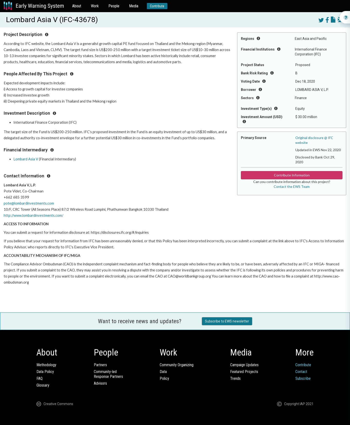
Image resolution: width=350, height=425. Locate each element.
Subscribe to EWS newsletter (227, 321)
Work (95, 6)
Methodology (46, 365)
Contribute (157, 6)
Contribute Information (292, 175)
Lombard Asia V (25, 159)
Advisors (100, 383)
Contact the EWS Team (292, 186)
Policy (164, 378)
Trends (235, 378)
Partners (100, 365)
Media (133, 6)
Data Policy (45, 371)
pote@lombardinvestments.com (29, 203)
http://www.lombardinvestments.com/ (33, 215)
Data (163, 371)
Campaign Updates (244, 365)
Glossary (42, 385)
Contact (301, 371)
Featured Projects (244, 371)
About (76, 6)
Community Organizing (176, 365)
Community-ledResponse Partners (108, 374)
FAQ (39, 378)
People (113, 6)
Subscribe (303, 378)
